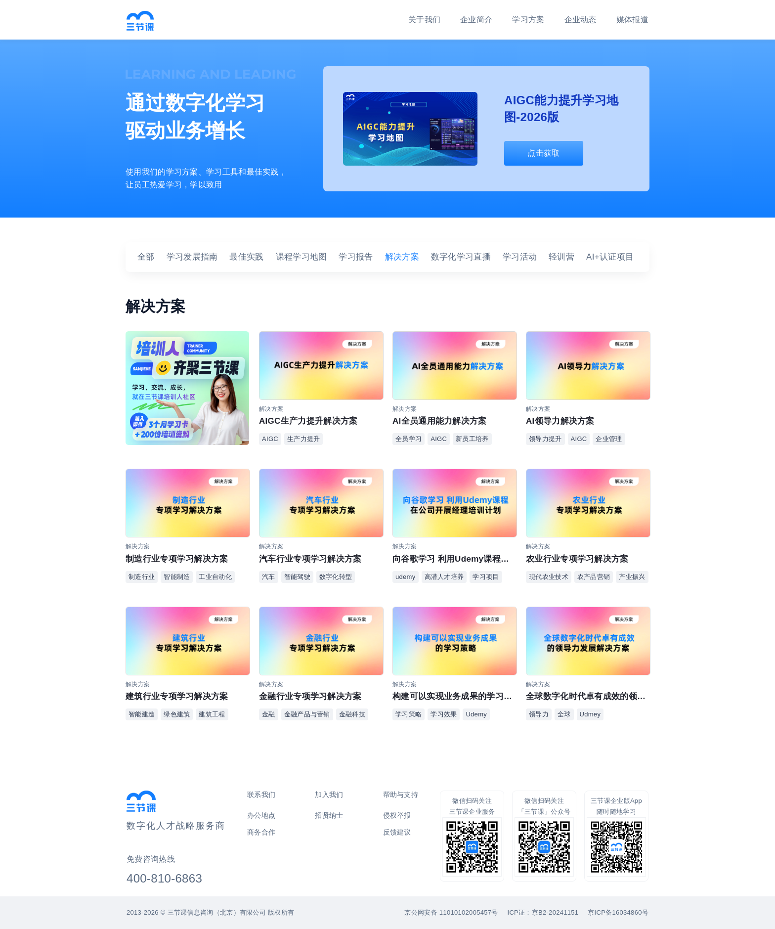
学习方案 (528, 19)
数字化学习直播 (461, 257)
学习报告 (356, 257)
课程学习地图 (301, 257)
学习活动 (520, 257)
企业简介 (476, 19)
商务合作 (261, 832)
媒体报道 (632, 19)
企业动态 (580, 19)
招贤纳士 (329, 815)
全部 (146, 257)
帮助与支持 (401, 794)
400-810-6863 (164, 878)
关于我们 (424, 19)
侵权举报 (397, 815)
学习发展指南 (192, 257)
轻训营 (561, 257)
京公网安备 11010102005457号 (451, 912)
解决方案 (402, 257)
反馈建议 (397, 832)
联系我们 (261, 794)
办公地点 (261, 815)
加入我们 (329, 794)
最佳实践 (246, 257)
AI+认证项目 (610, 257)
